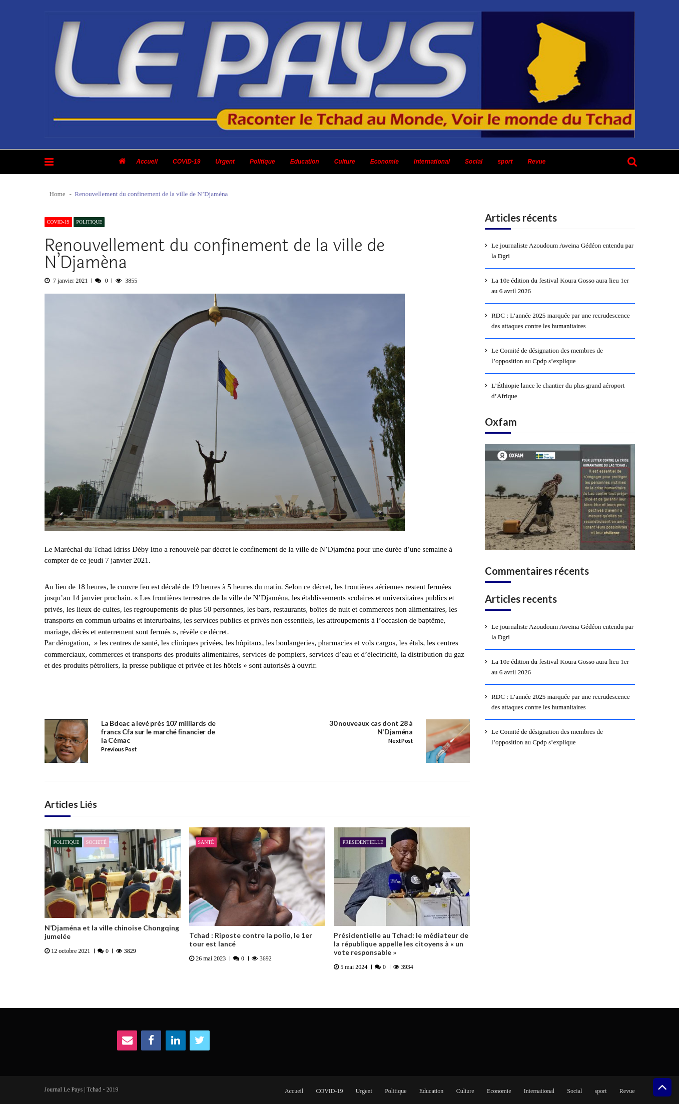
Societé (96, 842)
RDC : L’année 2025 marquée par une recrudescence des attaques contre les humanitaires (560, 321)
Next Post (400, 741)
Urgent (225, 161)
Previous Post (118, 749)
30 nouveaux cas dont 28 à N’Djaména (371, 727)
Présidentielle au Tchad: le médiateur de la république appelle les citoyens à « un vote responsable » (401, 943)
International (432, 161)
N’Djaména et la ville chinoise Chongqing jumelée (112, 932)
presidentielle (363, 842)
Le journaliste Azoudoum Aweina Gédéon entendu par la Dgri (562, 251)
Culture (344, 161)
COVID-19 (186, 161)
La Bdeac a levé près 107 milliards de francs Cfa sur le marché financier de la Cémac (158, 731)
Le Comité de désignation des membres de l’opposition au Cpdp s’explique (547, 356)
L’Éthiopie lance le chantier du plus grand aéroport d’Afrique (557, 391)
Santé (206, 842)
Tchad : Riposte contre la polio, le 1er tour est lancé (250, 939)
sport (504, 161)
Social (473, 161)
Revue (536, 161)
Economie (384, 161)
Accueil (147, 161)
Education (304, 161)
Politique (262, 161)
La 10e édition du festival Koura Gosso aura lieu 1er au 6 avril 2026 (560, 286)
